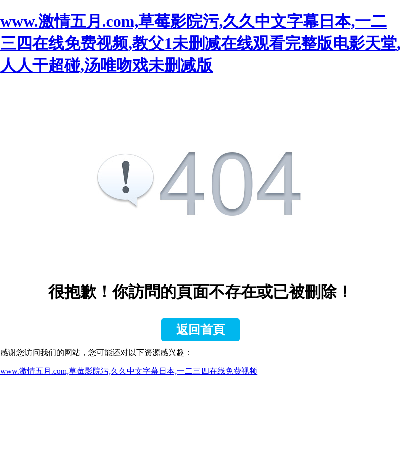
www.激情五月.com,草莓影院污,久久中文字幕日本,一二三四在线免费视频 (128, 371)
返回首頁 (200, 329)
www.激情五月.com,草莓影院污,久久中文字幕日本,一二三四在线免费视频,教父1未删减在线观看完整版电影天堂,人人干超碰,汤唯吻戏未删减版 (200, 43)
